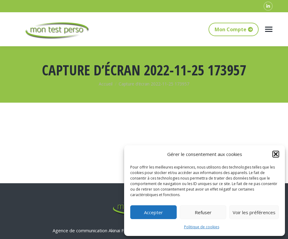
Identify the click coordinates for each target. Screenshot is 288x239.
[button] (276, 154)
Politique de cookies (201, 227)
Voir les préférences (254, 212)
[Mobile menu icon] (269, 29)
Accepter (153, 212)
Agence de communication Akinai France (95, 230)
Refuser (203, 212)
